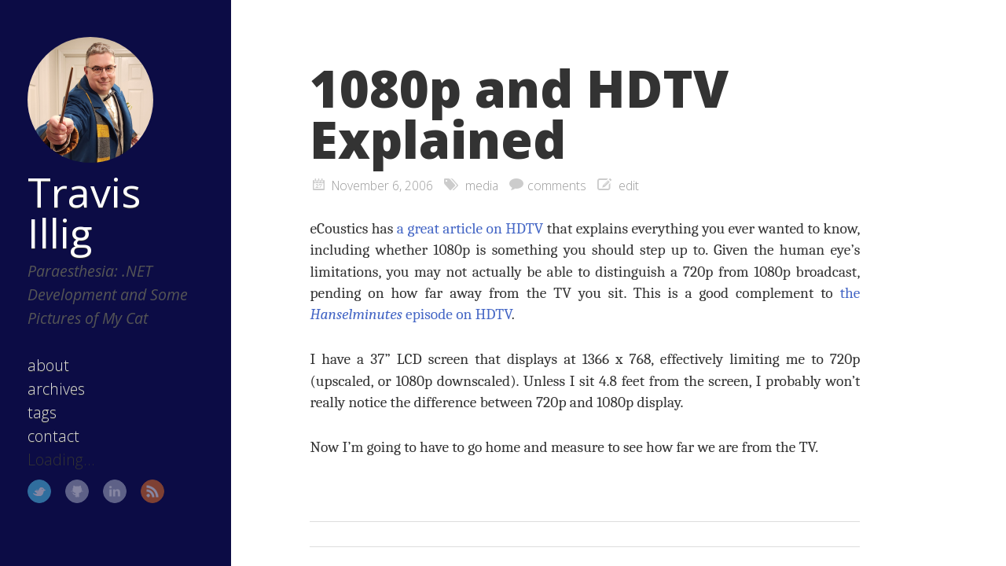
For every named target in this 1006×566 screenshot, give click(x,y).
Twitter (39, 491)
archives (56, 388)
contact (53, 436)
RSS (152, 491)
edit (629, 185)
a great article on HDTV (470, 228)
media (481, 185)
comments (556, 185)
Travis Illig (84, 212)
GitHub (77, 491)
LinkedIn (115, 491)
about (48, 365)
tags (42, 412)
